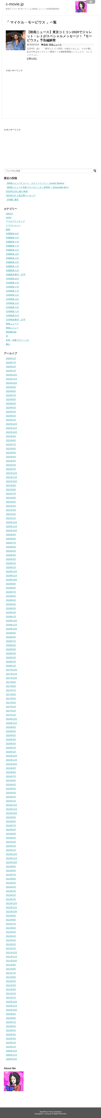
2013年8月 (11, 871)
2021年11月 (11, 477)
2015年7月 (11, 776)
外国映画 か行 (12, 238)
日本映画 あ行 (12, 279)
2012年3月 (11, 940)
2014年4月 (11, 838)
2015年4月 (11, 789)
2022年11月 (11, 428)
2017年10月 (11, 678)
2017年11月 (11, 674)
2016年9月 (11, 727)
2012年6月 (11, 928)
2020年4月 (11, 555)
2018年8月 (11, 637)
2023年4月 (11, 408)
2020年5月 (11, 551)
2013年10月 (11, 862)
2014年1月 (11, 850)
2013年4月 (11, 887)
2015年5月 (11, 784)
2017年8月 (11, 686)
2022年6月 (11, 449)
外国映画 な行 (12, 250)
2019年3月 (11, 608)
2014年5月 (11, 834)
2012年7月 (11, 924)
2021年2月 (11, 514)
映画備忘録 (11, 332)
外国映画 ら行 (12, 266)
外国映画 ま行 (12, 258)
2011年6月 (11, 977)
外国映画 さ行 (12, 242)
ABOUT (9, 214)
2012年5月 (11, 932)
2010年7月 (11, 1022)
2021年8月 (11, 489)
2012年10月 (11, 911)
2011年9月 (11, 965)
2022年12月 (11, 424)
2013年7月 (11, 875)
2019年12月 (11, 571)
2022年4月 (11, 457)
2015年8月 (11, 772)
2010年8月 (11, 1018)
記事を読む (32, 58)
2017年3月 (11, 707)
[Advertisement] (28, 90)
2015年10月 (11, 764)
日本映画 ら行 (12, 311)
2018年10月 (11, 629)
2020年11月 (11, 526)
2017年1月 (11, 715)
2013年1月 (11, 899)
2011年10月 (11, 961)
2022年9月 (11, 436)
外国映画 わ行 (12, 270)
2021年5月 (11, 502)
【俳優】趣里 (12, 200)
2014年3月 (11, 842)
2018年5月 (11, 649)
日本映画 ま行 (12, 303)
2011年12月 (11, 952)
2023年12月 (11, 375)
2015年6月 (11, 780)
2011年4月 (11, 985)
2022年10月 (11, 432)
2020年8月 (11, 539)
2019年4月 (11, 604)
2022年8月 (11, 440)
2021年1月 (11, 518)
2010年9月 (11, 1014)
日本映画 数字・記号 (15, 320)
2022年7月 (11, 444)
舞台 (8, 344)
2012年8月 (11, 920)
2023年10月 (11, 383)
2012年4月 (11, 936)
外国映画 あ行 (12, 233)
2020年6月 (11, 547)
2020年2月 (11, 563)
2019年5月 (11, 600)
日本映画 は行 (12, 299)
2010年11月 (11, 1006)
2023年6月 (11, 399)
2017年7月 (11, 690)
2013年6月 (11, 879)
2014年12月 (11, 805)
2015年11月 (11, 760)
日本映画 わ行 (12, 315)
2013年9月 (11, 866)
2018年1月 (11, 666)
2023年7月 (11, 395)
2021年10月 (11, 481)
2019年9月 (11, 584)
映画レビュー (12, 328)
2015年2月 (11, 797)
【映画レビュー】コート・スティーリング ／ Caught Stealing (35, 183)
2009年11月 (11, 1055)
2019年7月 (11, 592)
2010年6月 (11, 1026)
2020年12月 (11, 522)
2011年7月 (11, 973)
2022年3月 (11, 461)
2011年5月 (11, 981)
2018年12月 (11, 621)
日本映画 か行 (12, 283)
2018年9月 (11, 633)
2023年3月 (11, 412)
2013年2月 (11, 895)
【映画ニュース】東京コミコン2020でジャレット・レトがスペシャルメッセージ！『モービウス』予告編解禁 (59, 36)
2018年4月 (11, 653)
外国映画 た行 (12, 246)
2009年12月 (11, 1051)
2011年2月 (11, 993)
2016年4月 (11, 739)
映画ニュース (55, 44)
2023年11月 (11, 379)
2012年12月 (11, 903)
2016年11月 (11, 723)
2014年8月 (11, 821)
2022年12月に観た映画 (17, 191)
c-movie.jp (15, 4)
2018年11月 (11, 625)
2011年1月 (11, 998)
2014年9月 (11, 817)
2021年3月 (11, 510)
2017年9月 (11, 682)
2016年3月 (11, 744)
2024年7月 (11, 362)
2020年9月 (11, 535)
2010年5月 (11, 1030)
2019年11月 (11, 576)
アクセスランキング (15, 221)
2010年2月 (11, 1043)
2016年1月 (11, 752)
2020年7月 (11, 543)
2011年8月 (11, 969)
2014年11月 (11, 809)
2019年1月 (11, 617)
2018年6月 (11, 645)
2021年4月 (11, 506)
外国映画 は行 (12, 254)
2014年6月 (11, 830)
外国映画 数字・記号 (15, 274)
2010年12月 (11, 1002)
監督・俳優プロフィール (17, 340)
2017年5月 (11, 698)
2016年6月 (11, 731)
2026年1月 (11, 358)
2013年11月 (11, 858)
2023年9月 (11, 387)
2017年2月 (11, 711)
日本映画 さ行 (12, 287)
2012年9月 (11, 916)
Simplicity (57, 1112)
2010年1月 (11, 1047)
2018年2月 (11, 662)
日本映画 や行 (12, 307)
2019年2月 (11, 612)
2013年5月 (11, 883)
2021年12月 (11, 473)
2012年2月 (11, 944)
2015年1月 (11, 801)
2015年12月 (11, 756)
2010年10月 (11, 1010)
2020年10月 (11, 530)
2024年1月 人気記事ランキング (21, 195)
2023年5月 (11, 403)
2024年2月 (11, 367)
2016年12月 (11, 719)
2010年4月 (11, 1034)
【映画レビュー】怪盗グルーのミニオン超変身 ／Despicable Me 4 (37, 187)
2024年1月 (11, 371)
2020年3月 (11, 559)
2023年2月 (11, 416)
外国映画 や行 (12, 262)
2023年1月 (11, 420)
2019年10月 (11, 580)
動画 (46, 44)
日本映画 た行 (12, 291)
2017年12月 (11, 670)
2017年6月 (11, 694)
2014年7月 (11, 825)
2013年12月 (11, 854)
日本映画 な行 (12, 295)
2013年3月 (11, 891)
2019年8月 (11, 588)
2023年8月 (11, 391)
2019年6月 (11, 596)
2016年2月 (11, 748)
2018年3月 (11, 657)
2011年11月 (11, 957)
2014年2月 (11, 846)
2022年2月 (11, 465)
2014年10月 (11, 813)
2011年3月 (11, 989)
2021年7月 (11, 494)
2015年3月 (11, 793)
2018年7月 (11, 641)
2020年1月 (11, 567)
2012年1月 (11, 948)
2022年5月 (11, 453)
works (8, 217)
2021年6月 (11, 498)
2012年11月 (11, 907)
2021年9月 (11, 485)
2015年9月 (11, 768)
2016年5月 (11, 735)
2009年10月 (11, 1059)
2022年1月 (11, 469)
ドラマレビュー (13, 225)
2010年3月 (11, 1039)
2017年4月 (11, 703)
